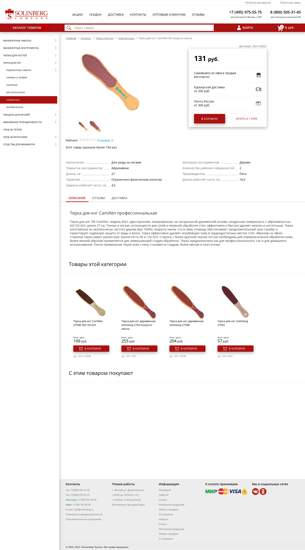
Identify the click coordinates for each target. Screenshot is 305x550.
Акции (77, 14)
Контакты (138, 14)
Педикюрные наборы (18, 70)
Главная (71, 38)
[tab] (77, 198)
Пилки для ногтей (15, 55)
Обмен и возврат (168, 509)
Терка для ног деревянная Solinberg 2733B (186, 323)
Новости (163, 494)
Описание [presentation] (77, 198)
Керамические (14, 107)
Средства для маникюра (19, 144)
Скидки (95, 14)
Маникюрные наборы (17, 40)
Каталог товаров (27, 28)
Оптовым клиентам (169, 14)
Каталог (86, 38)
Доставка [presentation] (119, 198)
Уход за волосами (15, 137)
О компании (166, 514)
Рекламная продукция (171, 504)
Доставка (116, 14)
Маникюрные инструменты (21, 48)
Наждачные (13, 99)
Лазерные (12, 84)
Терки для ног (12, 62)
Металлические (15, 92)
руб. (285, 28)
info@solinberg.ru (83, 509)
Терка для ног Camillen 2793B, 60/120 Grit (88, 323)
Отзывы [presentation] (98, 198)
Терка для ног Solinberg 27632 (233, 323)
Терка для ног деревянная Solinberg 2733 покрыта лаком (138, 325)
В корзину (209, 119)
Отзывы (198, 14)
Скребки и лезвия (16, 77)
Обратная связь (290, 2)
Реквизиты (165, 490)
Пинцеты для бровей (16, 114)
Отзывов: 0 (105, 140)
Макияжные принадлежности (22, 122)
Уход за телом (12, 129)
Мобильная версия (258, 2)
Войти (248, 28)
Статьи (163, 499)
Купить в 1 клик (246, 119)
